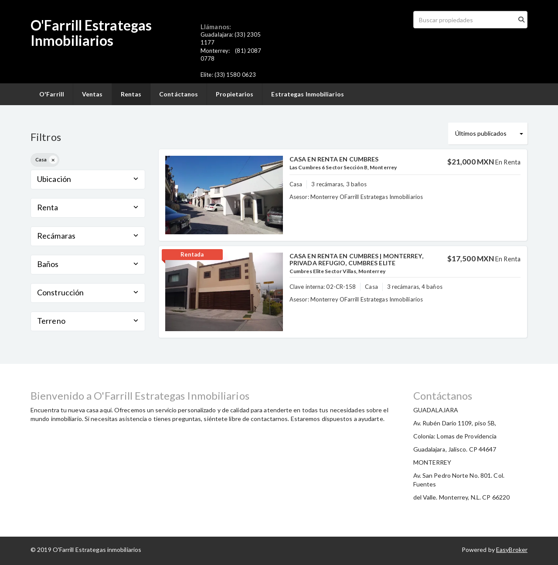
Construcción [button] (88, 292)
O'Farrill (51, 94)
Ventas (92, 94)
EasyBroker (511, 549)
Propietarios (234, 94)
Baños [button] (88, 264)
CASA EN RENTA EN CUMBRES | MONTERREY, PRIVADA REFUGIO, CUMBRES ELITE (356, 259)
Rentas (131, 94)
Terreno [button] (88, 320)
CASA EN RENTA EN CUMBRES (333, 159)
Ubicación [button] (88, 179)
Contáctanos (178, 94)
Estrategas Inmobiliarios (307, 94)
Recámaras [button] (88, 235)
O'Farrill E (61, 25)
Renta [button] (88, 207)
